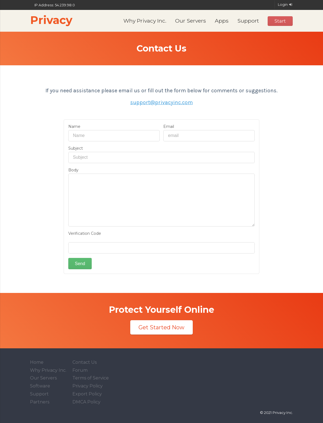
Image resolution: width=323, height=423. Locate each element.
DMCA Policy (86, 402)
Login (285, 4)
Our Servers (190, 20)
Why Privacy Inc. (144, 20)
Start (280, 21)
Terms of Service (90, 378)
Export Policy (87, 394)
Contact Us (84, 362)
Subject (75, 148)
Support (248, 20)
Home (37, 362)
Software (40, 386)
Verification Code (84, 233)
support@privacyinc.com (161, 102)
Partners (39, 402)
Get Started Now (161, 327)
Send (80, 263)
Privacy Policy (87, 386)
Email (168, 126)
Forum (80, 370)
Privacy (51, 20)
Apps (222, 20)
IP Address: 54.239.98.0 (52, 5)
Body (73, 170)
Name (74, 126)
